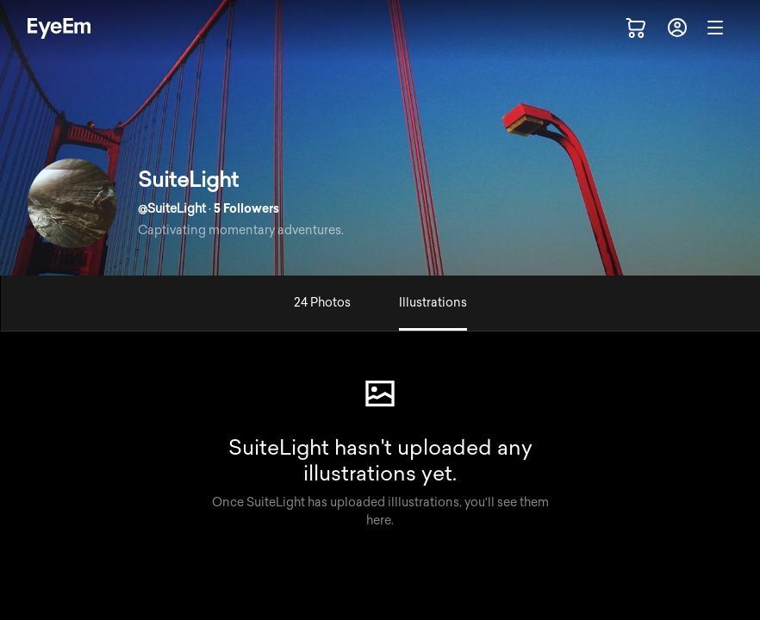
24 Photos (322, 302)
